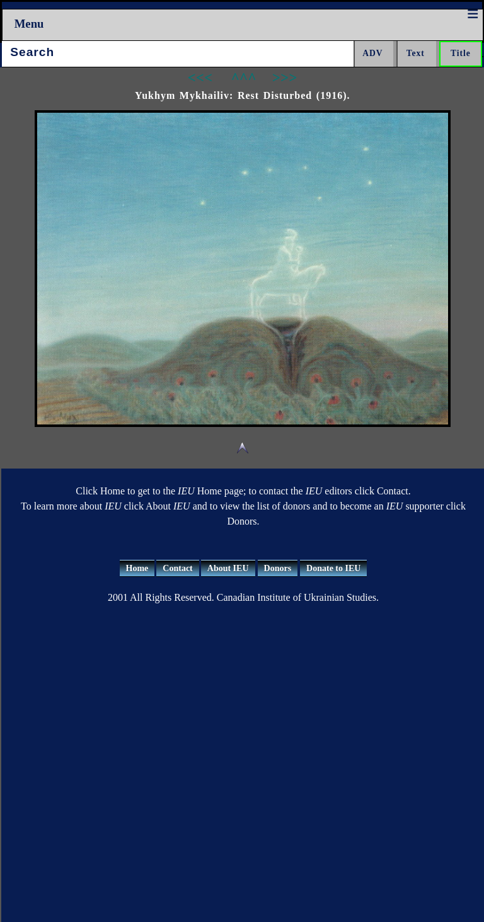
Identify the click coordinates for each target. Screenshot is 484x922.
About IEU (228, 568)
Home (137, 568)
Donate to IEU (333, 568)
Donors (278, 568)
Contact (177, 568)
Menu (29, 23)
